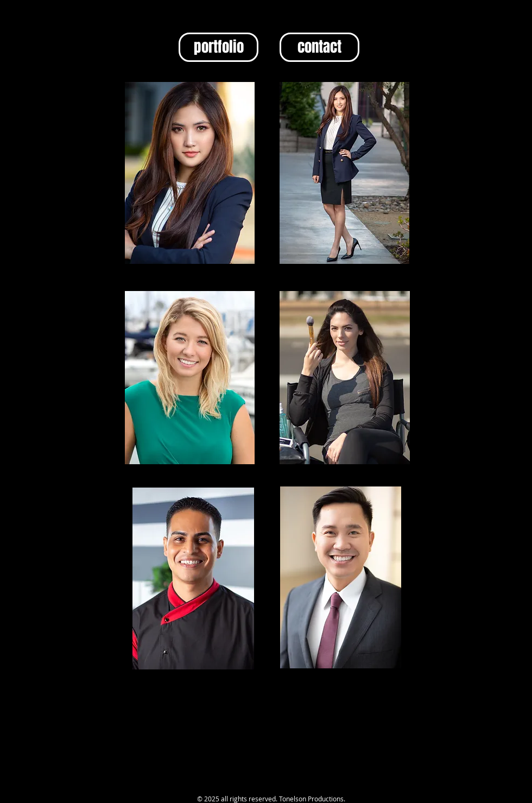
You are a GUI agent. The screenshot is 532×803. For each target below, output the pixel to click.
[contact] (319, 47)
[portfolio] (218, 47)
